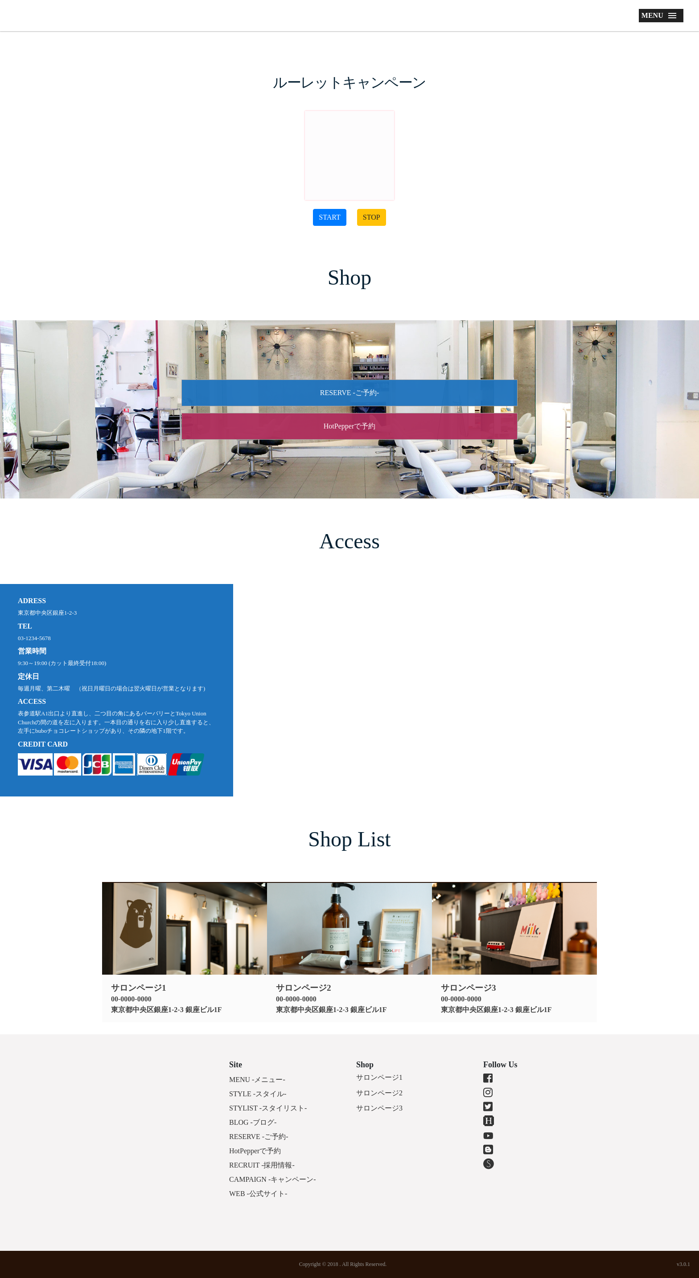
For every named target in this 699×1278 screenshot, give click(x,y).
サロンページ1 (379, 1077)
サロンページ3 (379, 1108)
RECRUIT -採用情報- (262, 1165)
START (329, 217)
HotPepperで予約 (349, 426)
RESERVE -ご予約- (349, 392)
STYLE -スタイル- (257, 1094)
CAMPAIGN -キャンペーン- (272, 1179)
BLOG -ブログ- (252, 1122)
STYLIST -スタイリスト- (268, 1108)
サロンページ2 (379, 1093)
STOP (371, 217)
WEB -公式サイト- (258, 1193)
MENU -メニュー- (257, 1079)
